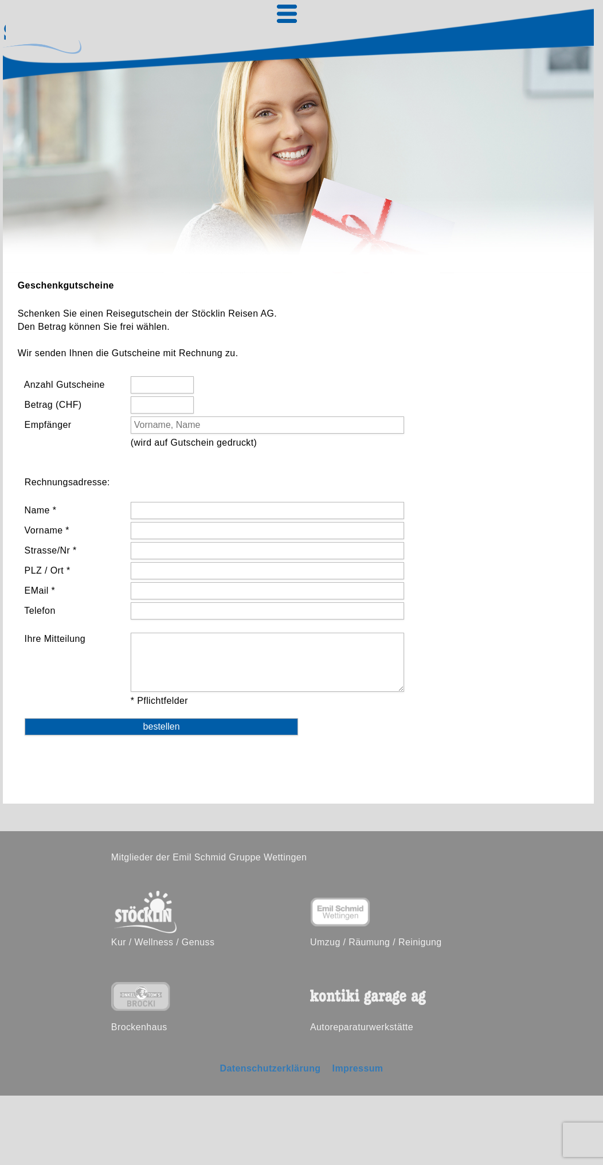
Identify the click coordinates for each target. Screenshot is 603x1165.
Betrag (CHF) (52, 405)
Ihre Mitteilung (53, 639)
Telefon (39, 610)
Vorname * (45, 530)
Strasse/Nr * (49, 550)
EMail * (38, 590)
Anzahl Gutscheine (63, 384)
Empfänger (47, 425)
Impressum (357, 1068)
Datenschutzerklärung (270, 1068)
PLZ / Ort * (46, 570)
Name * (39, 510)
